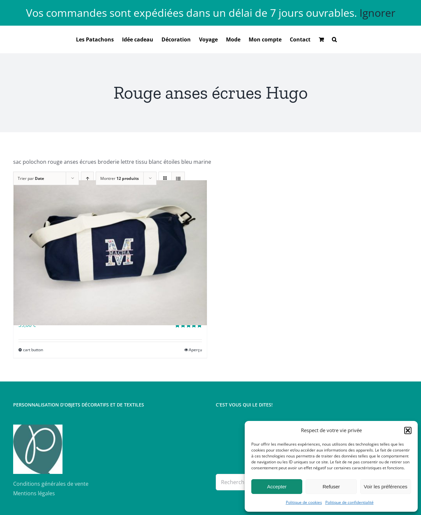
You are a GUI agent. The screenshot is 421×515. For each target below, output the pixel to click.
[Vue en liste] (178, 178)
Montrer (119, 178)
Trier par (31, 178)
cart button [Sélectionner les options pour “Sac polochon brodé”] (33, 350)
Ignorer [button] (377, 13)
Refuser (331, 486)
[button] (408, 430)
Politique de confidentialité (349, 502)
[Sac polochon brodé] (110, 252)
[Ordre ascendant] (87, 178)
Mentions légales (34, 493)
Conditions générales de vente (50, 483)
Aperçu (195, 350)
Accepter (276, 486)
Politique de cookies (304, 502)
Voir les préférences (386, 486)
